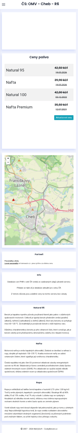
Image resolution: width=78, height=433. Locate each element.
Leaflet (56, 244)
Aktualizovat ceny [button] (64, 117)
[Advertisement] (39, 31)
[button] (8, 159)
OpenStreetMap (67, 244)
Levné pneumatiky (11, 263)
